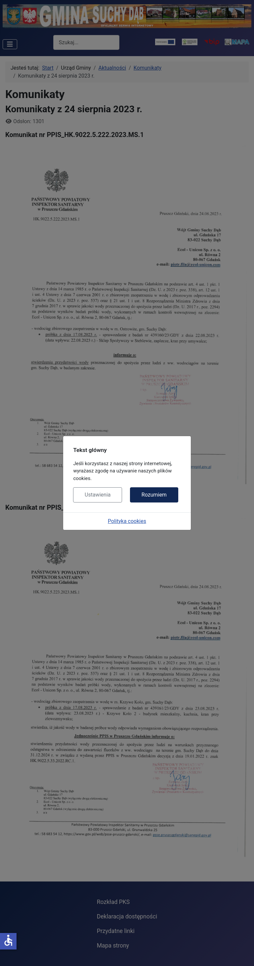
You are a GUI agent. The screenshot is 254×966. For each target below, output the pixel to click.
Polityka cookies (127, 521)
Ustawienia (97, 495)
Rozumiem (154, 495)
